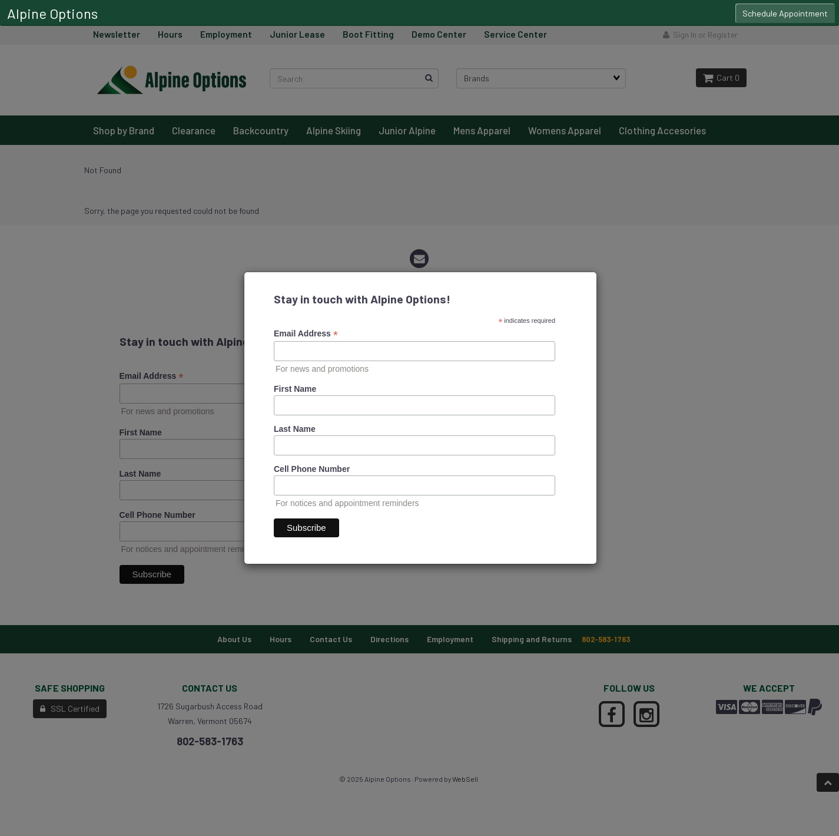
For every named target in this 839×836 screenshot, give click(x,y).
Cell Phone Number (312, 469)
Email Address (306, 333)
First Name (295, 389)
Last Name (295, 429)
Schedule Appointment (785, 13)
